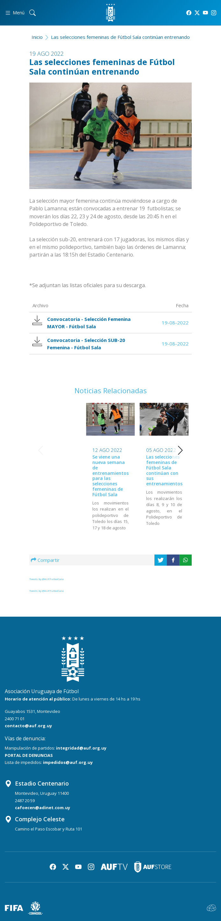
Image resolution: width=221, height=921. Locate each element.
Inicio (37, 37)
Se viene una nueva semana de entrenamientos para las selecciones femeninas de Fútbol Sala (57, 475)
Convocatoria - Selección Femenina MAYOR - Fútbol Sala (82, 322)
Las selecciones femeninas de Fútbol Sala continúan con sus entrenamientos (110, 470)
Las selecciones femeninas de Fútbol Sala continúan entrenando (120, 37)
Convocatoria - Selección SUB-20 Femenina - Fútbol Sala (79, 344)
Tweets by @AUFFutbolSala (46, 579)
